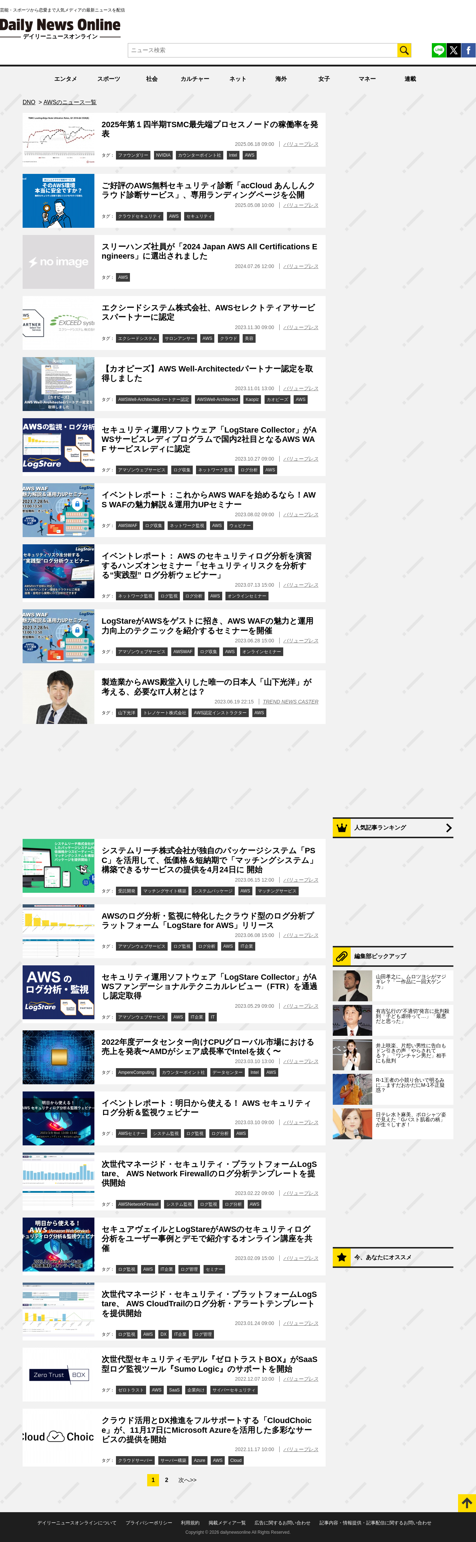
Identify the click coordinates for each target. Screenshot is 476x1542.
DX (163, 1334)
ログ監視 (169, 596)
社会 (152, 79)
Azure (199, 1460)
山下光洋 (126, 712)
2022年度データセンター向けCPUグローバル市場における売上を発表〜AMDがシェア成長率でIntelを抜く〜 (208, 1047)
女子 (324, 79)
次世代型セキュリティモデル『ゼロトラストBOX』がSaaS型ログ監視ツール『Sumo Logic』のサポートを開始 (210, 1364)
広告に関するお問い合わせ (283, 1522)
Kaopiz (252, 399)
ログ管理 (189, 1269)
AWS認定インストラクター (220, 712)
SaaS (174, 1390)
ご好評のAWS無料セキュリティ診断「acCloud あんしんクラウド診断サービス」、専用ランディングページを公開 (209, 190)
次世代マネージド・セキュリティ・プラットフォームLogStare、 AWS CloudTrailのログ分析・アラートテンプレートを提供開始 (209, 1304)
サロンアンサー (180, 338)
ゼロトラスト (131, 1390)
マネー (367, 79)
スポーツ (108, 79)
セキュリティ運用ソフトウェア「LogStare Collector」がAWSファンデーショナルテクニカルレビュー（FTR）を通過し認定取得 (209, 987)
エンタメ (65, 79)
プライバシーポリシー (149, 1522)
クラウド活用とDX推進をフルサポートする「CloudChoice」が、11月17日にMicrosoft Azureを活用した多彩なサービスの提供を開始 (207, 1430)
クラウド (228, 338)
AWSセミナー (131, 1133)
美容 (249, 338)
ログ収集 (182, 469)
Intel (233, 155)
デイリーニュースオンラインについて (77, 1522)
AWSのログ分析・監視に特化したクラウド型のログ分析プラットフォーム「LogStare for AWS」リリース (208, 920)
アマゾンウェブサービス (141, 469)
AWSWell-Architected (217, 399)
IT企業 (247, 946)
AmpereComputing (136, 1072)
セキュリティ (199, 216)
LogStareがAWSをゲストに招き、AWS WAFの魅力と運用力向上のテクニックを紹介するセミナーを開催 (207, 626)
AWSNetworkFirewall (138, 1204)
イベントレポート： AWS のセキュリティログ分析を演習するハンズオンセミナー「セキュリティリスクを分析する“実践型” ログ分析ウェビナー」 (207, 565)
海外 (281, 79)
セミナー (214, 1269)
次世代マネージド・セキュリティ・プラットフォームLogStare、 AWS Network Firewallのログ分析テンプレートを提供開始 (209, 1174)
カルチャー (195, 79)
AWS (250, 155)
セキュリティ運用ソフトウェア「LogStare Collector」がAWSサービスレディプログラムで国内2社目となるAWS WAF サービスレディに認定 (209, 439)
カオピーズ (277, 399)
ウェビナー (240, 525)
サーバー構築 (173, 1460)
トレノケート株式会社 (164, 712)
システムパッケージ (213, 891)
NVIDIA (163, 155)
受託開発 (126, 891)
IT (213, 1017)
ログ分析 (249, 469)
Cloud (236, 1460)
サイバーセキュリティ (234, 1390)
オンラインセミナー (247, 596)
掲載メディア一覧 (227, 1522)
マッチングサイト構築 (164, 891)
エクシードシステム (137, 338)
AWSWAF (127, 525)
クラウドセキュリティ (139, 216)
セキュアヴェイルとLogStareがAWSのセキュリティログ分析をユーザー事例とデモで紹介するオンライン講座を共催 (207, 1239)
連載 (410, 79)
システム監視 (166, 1133)
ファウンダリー (133, 155)
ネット (238, 79)
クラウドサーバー (135, 1460)
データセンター (228, 1072)
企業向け (196, 1390)
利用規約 (190, 1522)
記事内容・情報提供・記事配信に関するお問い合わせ (375, 1522)
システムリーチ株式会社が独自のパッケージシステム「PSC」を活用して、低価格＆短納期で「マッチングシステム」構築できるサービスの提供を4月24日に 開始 (209, 860)
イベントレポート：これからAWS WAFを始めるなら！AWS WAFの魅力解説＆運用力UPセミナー (209, 499)
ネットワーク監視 (215, 469)
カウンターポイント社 (199, 155)
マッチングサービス (277, 891)
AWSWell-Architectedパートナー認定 (153, 399)
